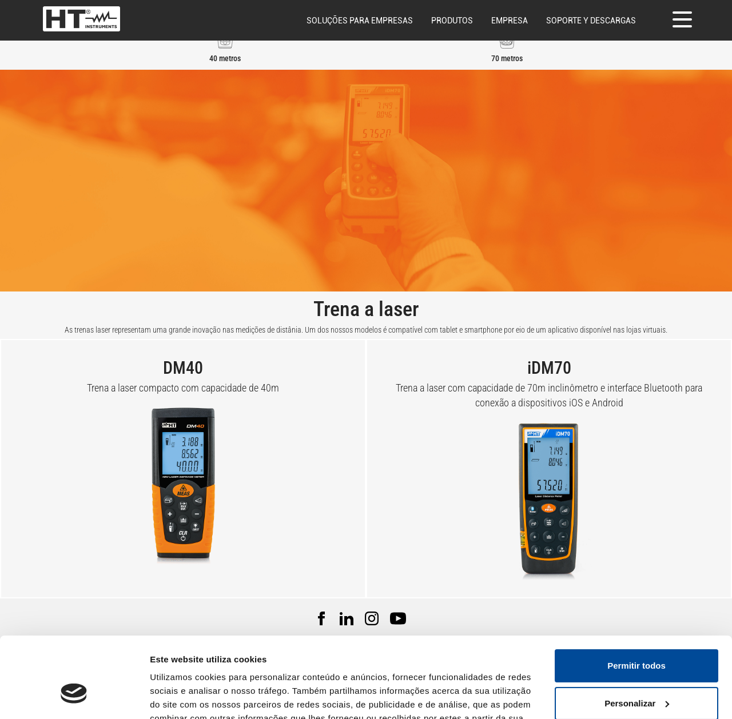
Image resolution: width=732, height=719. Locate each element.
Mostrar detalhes (185, 696)
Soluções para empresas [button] (360, 20)
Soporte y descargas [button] (591, 20)
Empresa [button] (509, 20)
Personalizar (636, 636)
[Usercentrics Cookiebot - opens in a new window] (74, 696)
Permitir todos (636, 599)
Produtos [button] (452, 20)
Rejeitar (636, 673)
